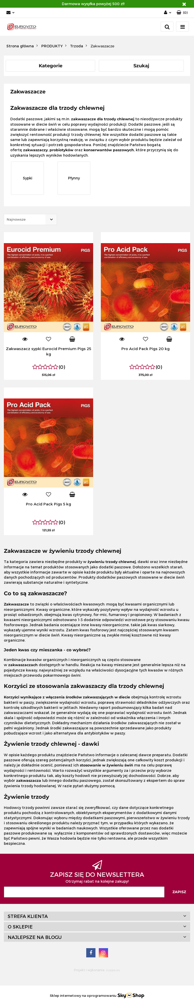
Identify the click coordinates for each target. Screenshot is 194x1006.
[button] (182, 13)
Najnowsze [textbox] (16, 219)
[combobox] (30, 219)
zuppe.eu (113, 970)
